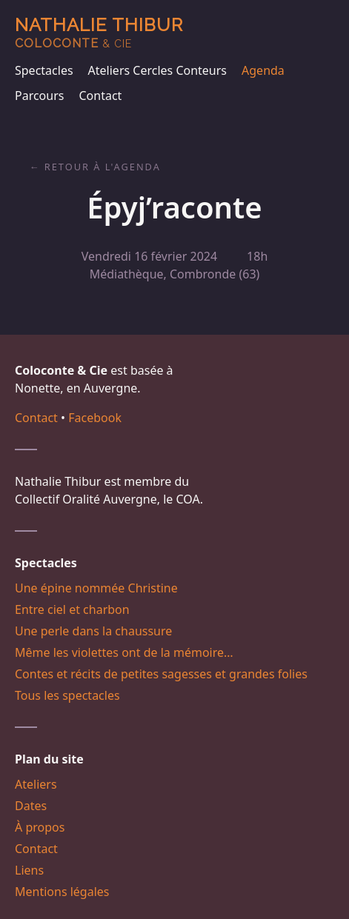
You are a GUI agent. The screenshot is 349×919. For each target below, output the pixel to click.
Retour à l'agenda (102, 166)
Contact (100, 95)
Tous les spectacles (67, 695)
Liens (29, 870)
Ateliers (36, 784)
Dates (31, 806)
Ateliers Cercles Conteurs (157, 70)
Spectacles (44, 70)
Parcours (39, 95)
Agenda (263, 70)
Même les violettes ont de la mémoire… (124, 652)
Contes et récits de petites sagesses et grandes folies (161, 674)
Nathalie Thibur (99, 32)
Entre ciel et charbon (72, 609)
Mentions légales (62, 891)
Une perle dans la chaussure (93, 631)
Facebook (95, 418)
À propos (39, 827)
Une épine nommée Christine (96, 588)
